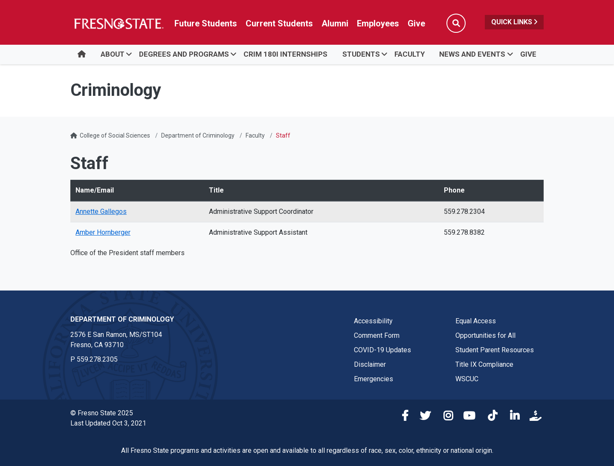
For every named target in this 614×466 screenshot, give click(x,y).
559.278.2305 (97, 359)
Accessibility (373, 321)
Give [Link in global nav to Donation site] (416, 23)
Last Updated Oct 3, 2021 (108, 423)
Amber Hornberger (102, 232)
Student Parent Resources (494, 350)
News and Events (472, 54)
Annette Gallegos (101, 211)
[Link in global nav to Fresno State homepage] (118, 23)
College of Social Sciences (115, 135)
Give (528, 54)
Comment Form (377, 335)
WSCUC (466, 379)
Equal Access (475, 321)
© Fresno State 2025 (101, 413)
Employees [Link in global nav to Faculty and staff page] (378, 23)
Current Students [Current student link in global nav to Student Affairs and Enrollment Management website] (279, 23)
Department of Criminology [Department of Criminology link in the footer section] (122, 319)
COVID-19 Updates (382, 350)
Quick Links (514, 22)
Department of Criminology (198, 135)
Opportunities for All (485, 335)
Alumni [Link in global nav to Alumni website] (334, 23)
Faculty (409, 54)
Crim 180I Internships (285, 54)
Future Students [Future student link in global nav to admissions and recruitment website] (205, 23)
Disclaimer (370, 364)
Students (361, 54)
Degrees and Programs (184, 54)
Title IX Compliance (484, 364)
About (113, 54)
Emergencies (373, 379)
